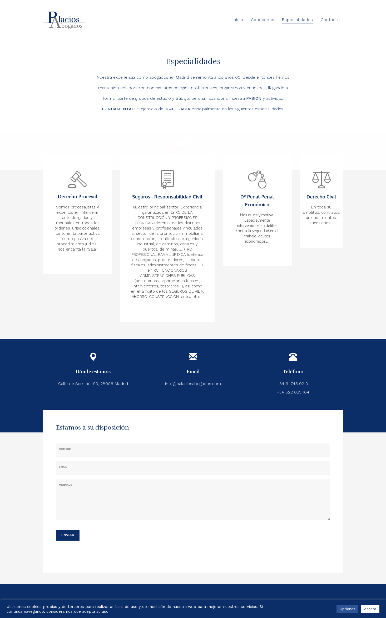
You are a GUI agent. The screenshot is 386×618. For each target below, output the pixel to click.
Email (63, 466)
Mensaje (65, 484)
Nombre (65, 448)
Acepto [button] (370, 609)
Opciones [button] (347, 609)
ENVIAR (67, 535)
